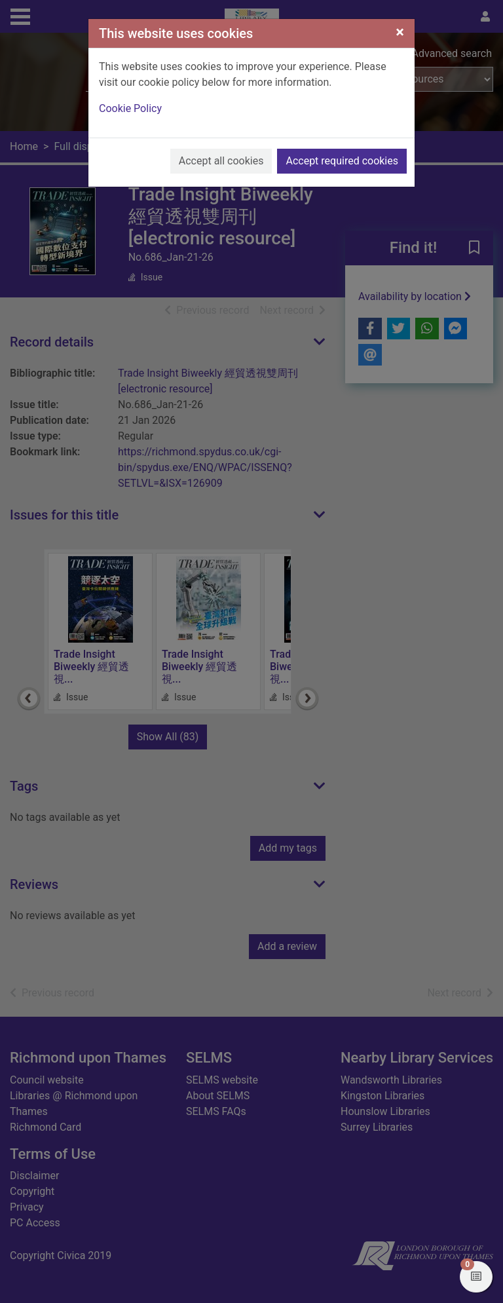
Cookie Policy (130, 108)
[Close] (400, 32)
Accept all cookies (221, 161)
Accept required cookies (342, 161)
